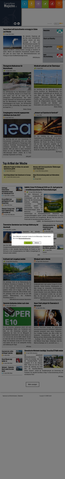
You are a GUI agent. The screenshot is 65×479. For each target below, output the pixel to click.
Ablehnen (37, 242)
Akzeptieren (28, 242)
